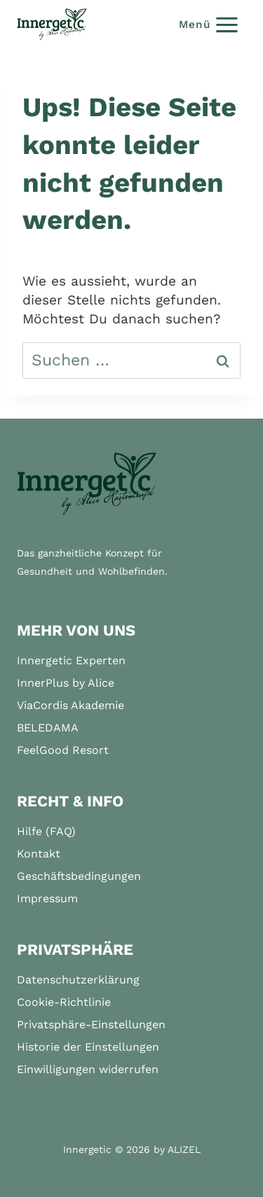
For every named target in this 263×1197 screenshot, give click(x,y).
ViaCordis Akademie (70, 705)
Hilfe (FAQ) (46, 831)
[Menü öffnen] (209, 24)
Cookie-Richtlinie (64, 1002)
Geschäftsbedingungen (79, 876)
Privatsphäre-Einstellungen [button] (91, 1024)
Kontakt (38, 853)
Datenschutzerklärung (78, 979)
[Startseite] (87, 484)
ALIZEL (184, 1149)
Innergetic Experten (71, 660)
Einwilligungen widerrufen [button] (88, 1069)
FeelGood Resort (63, 750)
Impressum (47, 898)
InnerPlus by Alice (65, 683)
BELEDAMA (48, 727)
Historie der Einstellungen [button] (88, 1047)
